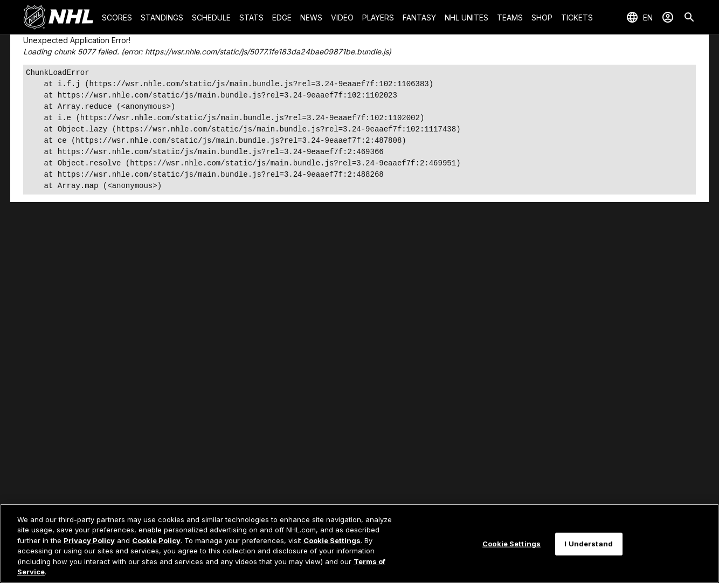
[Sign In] (667, 17)
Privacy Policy (89, 540)
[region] (359, 543)
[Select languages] (639, 17)
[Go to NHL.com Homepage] (58, 17)
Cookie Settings (332, 540)
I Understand (588, 543)
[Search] (689, 17)
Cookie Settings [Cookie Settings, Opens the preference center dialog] (511, 543)
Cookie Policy (156, 540)
